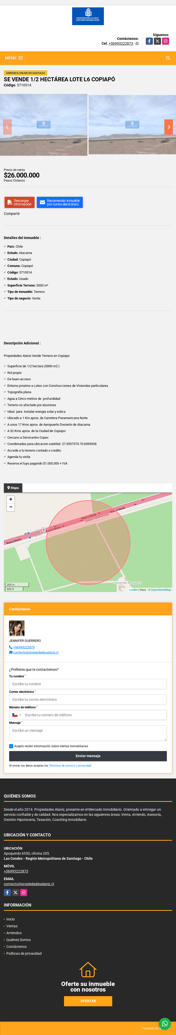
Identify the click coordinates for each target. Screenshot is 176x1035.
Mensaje (15, 723)
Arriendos (14, 933)
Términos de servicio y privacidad (70, 765)
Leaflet (133, 589)
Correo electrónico (22, 692)
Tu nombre (17, 676)
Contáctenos (16, 947)
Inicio (10, 919)
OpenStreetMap (161, 589)
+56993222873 (121, 43)
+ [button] (10, 500)
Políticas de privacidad (24, 953)
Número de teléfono (23, 707)
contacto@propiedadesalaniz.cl (35, 652)
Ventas (12, 926)
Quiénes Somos (18, 940)
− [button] (10, 507)
